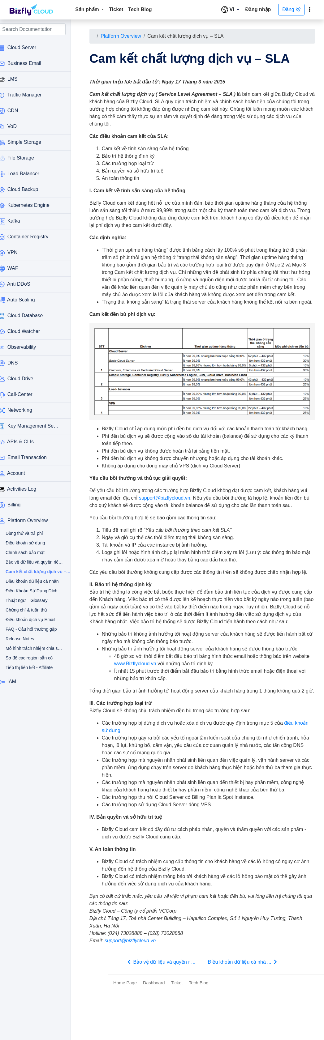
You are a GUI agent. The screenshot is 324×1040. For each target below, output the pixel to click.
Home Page (125, 1031)
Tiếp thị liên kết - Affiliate (30, 667)
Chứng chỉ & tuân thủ (30, 609)
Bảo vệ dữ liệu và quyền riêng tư (30, 562)
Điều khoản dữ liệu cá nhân (30, 581)
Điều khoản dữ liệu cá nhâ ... (247, 1010)
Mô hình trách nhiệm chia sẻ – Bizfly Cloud (30, 648)
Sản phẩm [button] (87, 9)
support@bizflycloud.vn (180, 516)
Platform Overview (129, 36)
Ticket (116, 9)
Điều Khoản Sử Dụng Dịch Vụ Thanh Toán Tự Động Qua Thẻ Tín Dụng (30, 590)
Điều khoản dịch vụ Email (30, 619)
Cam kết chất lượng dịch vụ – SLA (33, 571)
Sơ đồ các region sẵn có (30, 657)
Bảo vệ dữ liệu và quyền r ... (164, 1010)
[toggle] (309, 9)
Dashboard (154, 1031)
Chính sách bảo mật (30, 552)
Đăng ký (291, 9)
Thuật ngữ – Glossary (30, 600)
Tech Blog (140, 9)
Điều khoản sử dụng (30, 542)
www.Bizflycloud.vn (161, 704)
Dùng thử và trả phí (30, 533)
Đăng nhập (258, 9)
